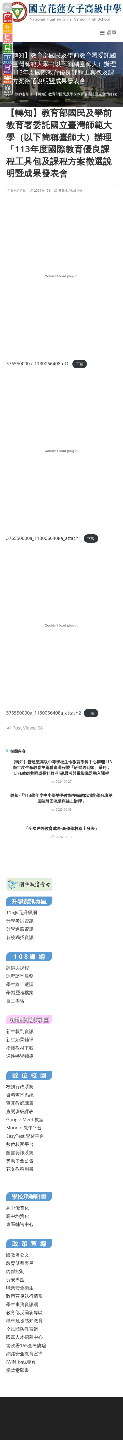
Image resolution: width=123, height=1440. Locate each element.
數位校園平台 (20, 1144)
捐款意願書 (17, 1370)
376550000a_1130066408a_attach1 (43, 538)
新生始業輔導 (20, 1039)
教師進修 (76, 190)
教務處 (63, 190)
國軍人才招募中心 (24, 1337)
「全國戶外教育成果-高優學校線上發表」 (61, 828)
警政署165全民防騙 (26, 1345)
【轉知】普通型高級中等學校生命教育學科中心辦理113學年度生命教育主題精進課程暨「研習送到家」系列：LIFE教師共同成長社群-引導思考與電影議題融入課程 (61, 767)
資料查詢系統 (20, 1095)
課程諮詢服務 (20, 976)
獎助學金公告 (20, 1161)
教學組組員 (18, 190)
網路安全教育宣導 (24, 1354)
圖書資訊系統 (20, 1152)
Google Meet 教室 (25, 1119)
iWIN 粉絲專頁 (21, 1362)
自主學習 (15, 1001)
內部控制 (15, 1271)
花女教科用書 (20, 1169)
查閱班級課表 (20, 1111)
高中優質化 (17, 1208)
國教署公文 (17, 1255)
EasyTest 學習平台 (25, 1136)
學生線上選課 (20, 984)
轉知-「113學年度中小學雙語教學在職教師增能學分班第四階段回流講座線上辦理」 (61, 798)
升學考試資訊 (20, 921)
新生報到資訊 (20, 1031)
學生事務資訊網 (22, 1304)
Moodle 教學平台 (24, 1128)
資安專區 (15, 1280)
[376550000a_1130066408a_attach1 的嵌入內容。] (61, 451)
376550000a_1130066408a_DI (38, 363)
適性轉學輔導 (20, 1056)
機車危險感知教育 (24, 1320)
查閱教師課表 (20, 1103)
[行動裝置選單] (108, 32)
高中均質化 (17, 1216)
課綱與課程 (17, 968)
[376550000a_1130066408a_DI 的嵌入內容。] (61, 276)
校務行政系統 (20, 1086)
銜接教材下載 (20, 1048)
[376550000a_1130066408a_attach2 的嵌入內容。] (61, 625)
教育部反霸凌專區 (24, 1312)
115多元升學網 (21, 912)
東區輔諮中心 (20, 1224)
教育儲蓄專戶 (20, 1263)
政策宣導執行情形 (24, 1296)
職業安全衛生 (20, 1288)
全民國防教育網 (22, 1329)
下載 (79, 363)
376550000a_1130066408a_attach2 (43, 713)
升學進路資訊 (20, 929)
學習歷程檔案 (20, 992)
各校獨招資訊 (20, 937)
